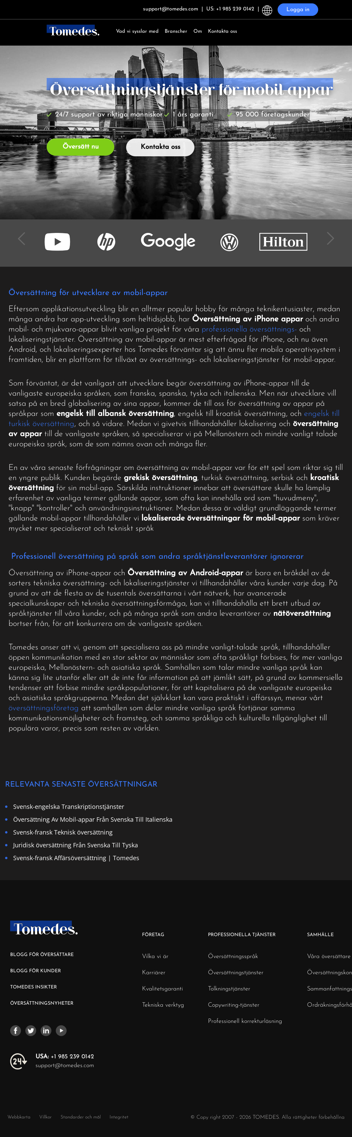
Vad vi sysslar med (137, 31)
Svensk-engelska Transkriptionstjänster (68, 806)
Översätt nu (81, 146)
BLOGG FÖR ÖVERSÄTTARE (42, 954)
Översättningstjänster (235, 973)
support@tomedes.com (65, 1065)
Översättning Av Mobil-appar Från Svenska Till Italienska (92, 819)
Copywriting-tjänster (233, 1005)
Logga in (297, 9)
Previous (24, 234)
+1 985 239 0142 (65, 1057)
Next (328, 234)
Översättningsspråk (233, 957)
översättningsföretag (43, 708)
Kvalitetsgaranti (162, 989)
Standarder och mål (81, 1117)
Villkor (46, 1117)
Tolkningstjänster (229, 989)
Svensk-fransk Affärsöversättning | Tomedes (76, 858)
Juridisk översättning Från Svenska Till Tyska (75, 845)
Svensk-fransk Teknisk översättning (63, 832)
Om (197, 31)
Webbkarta (18, 1117)
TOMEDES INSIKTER (33, 987)
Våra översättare (329, 957)
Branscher (176, 31)
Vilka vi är (155, 957)
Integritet (119, 1117)
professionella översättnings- (249, 329)
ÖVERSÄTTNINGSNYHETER (41, 1003)
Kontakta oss (222, 31)
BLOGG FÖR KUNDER (35, 971)
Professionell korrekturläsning (245, 1022)
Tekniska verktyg (163, 1005)
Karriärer (153, 973)
